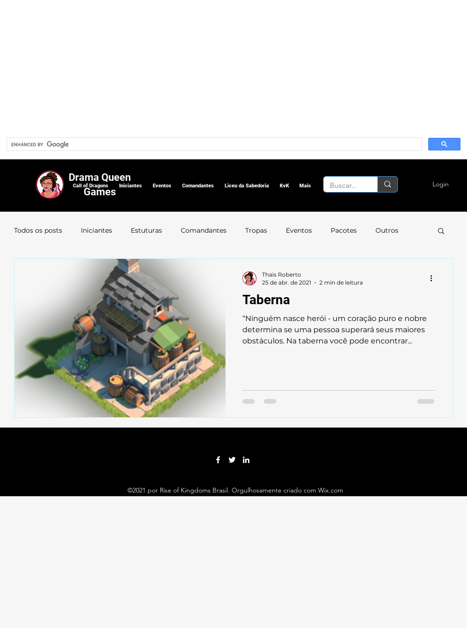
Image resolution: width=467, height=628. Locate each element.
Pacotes (344, 230)
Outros (386, 230)
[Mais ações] (434, 278)
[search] (213, 144)
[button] (90, 186)
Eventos (299, 230)
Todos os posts (38, 230)
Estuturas (146, 230)
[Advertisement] (202, 65)
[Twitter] (232, 459)
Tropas (256, 230)
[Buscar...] (344, 185)
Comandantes (203, 230)
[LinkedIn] (246, 459)
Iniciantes (96, 230)
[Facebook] (218, 459)
